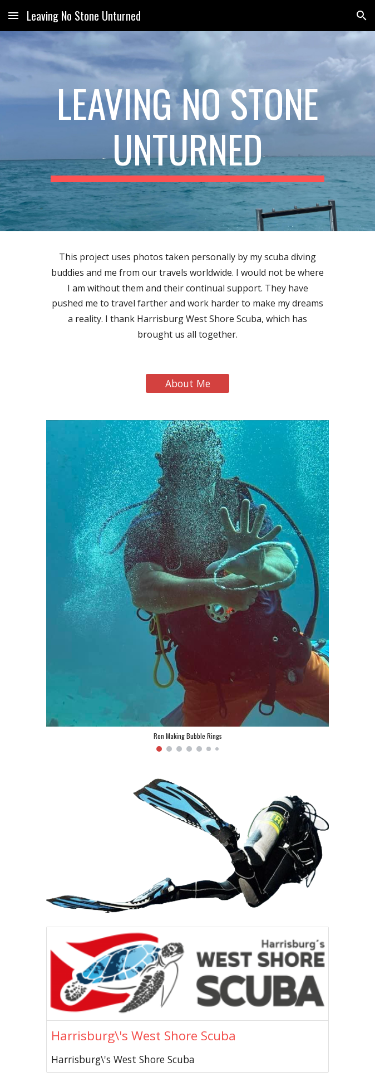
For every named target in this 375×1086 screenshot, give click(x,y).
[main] (187, 131)
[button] (13, 15)
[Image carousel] (187, 586)
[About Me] (187, 383)
